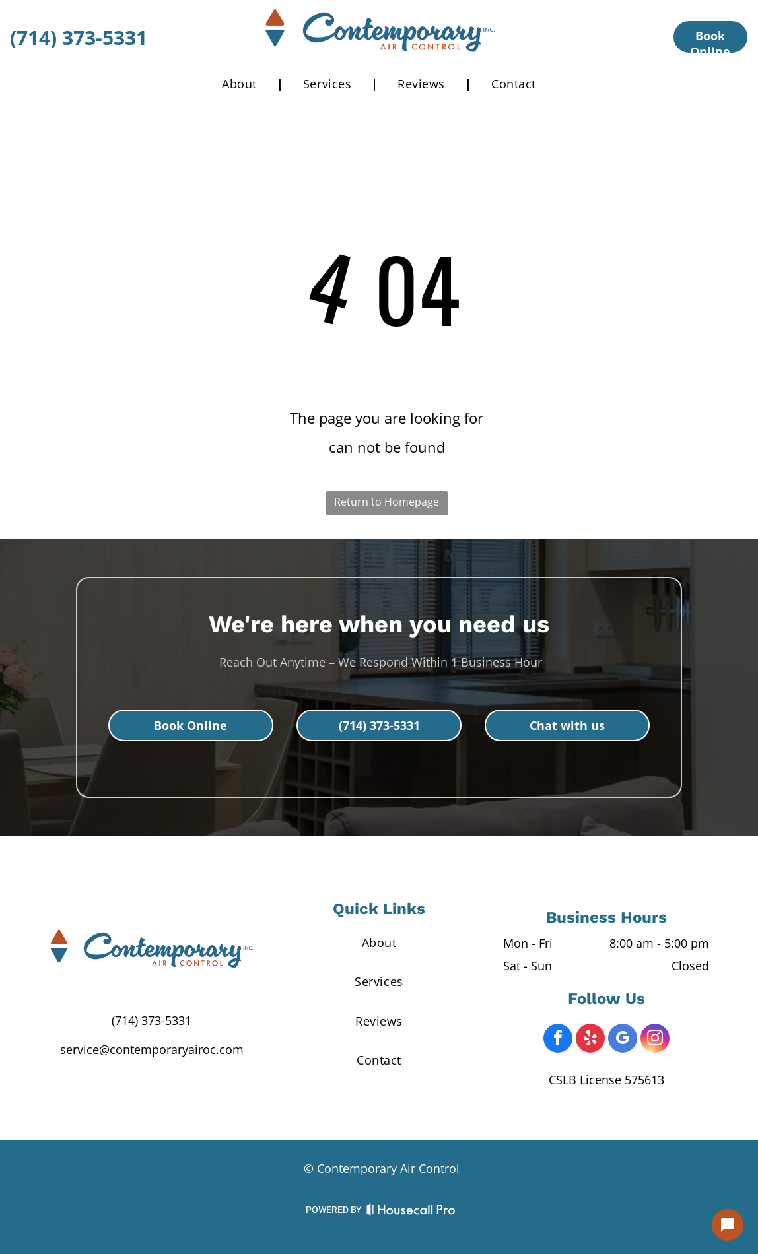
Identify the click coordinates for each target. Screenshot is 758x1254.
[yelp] (590, 1040)
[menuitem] (242, 84)
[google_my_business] (622, 1040)
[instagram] (655, 1040)
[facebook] (557, 1040)
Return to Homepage (386, 501)
